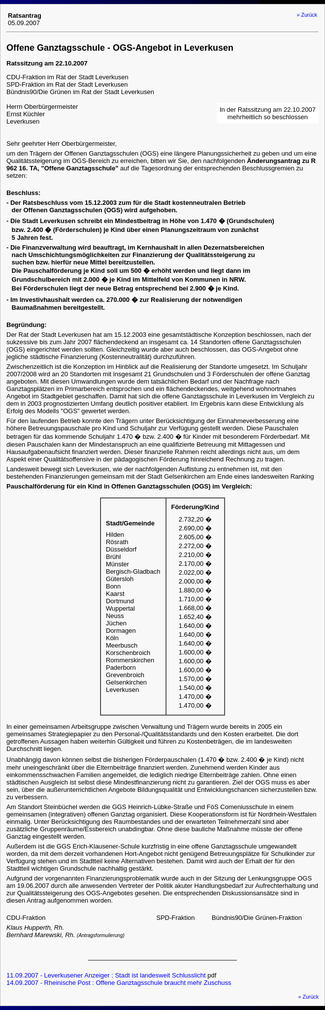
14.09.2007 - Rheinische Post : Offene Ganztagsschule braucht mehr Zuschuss (118, 982)
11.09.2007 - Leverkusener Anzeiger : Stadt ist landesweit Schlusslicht (106, 975)
